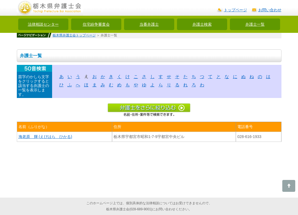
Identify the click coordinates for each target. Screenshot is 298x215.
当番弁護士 (149, 24)
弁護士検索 (202, 24)
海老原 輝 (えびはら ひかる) (45, 136)
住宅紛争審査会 (96, 24)
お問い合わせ (269, 10)
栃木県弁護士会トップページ (74, 35)
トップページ (235, 10)
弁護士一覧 (255, 24)
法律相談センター (43, 24)
